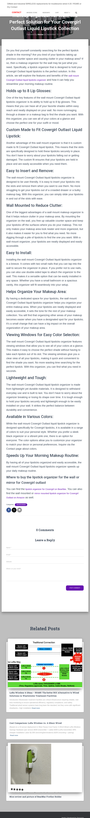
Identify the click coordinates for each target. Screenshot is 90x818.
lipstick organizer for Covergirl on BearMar (49, 489)
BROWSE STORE (32, 12)
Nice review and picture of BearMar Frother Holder (37, 796)
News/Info (46, 12)
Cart (57, 12)
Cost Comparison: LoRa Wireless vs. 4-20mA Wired (37, 723)
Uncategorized (21, 504)
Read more (36, 708)
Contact (16, 12)
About (67, 12)
